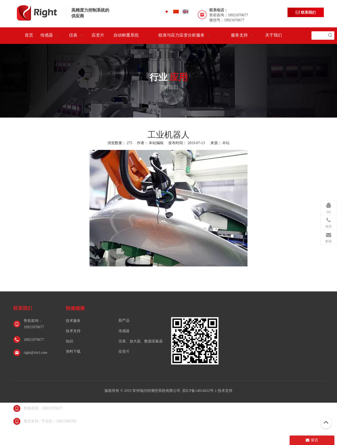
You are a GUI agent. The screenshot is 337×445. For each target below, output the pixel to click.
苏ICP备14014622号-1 (200, 391)
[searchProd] (318, 35)
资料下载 (73, 351)
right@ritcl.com (35, 353)
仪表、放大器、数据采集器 (140, 341)
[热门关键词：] (330, 35)
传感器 (124, 331)
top (326, 422)
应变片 (124, 351)
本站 (226, 143)
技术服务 (73, 321)
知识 (69, 341)
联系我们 (306, 12)
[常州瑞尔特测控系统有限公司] (195, 341)
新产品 (124, 320)
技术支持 (73, 331)
